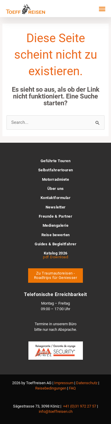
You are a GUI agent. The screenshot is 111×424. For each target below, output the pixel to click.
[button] (102, 9)
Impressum (63, 383)
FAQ (72, 388)
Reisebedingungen (50, 388)
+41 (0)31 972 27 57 (79, 406)
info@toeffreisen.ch (56, 411)
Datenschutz (86, 383)
